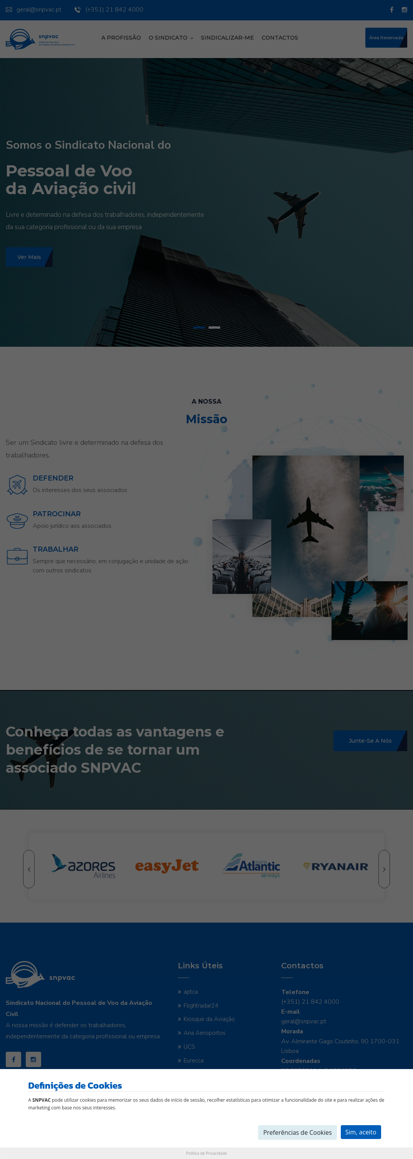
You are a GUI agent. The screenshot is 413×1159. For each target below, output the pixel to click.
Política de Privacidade (206, 1153)
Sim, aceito (361, 1132)
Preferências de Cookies (297, 1132)
